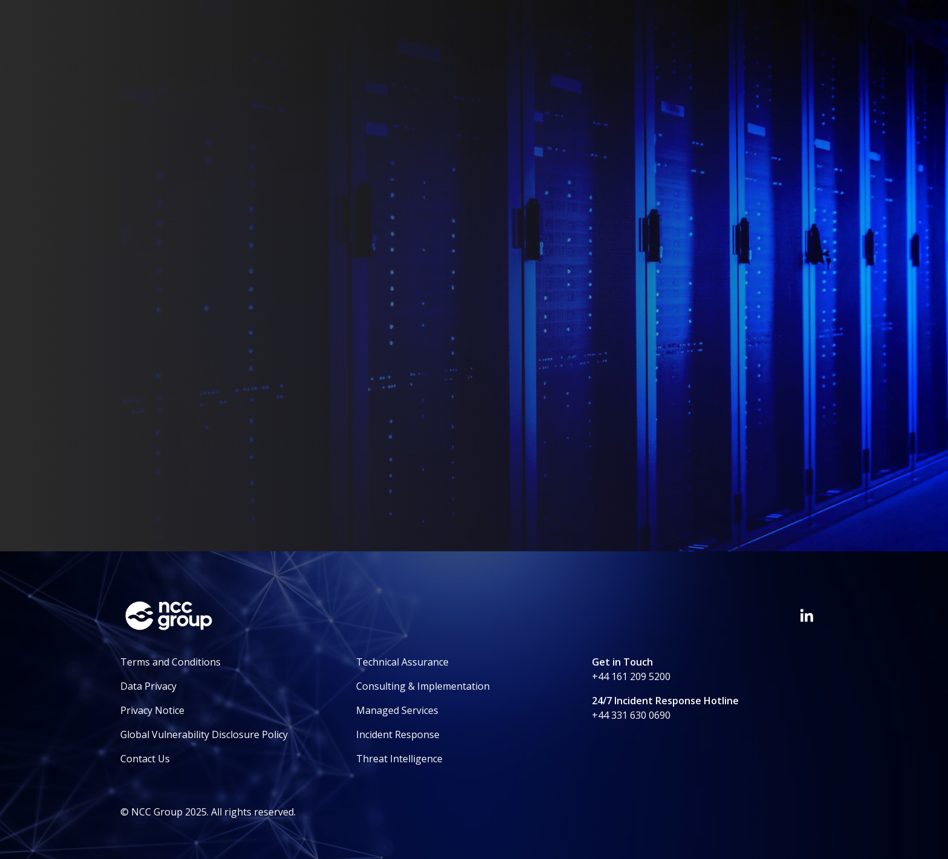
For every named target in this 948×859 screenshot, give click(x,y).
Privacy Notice (152, 710)
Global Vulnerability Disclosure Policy (204, 734)
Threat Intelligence (399, 758)
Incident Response (398, 734)
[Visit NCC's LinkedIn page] (806, 615)
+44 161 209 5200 (631, 676)
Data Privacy (148, 686)
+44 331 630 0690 (631, 715)
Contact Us (145, 758)
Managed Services (397, 710)
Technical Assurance (402, 662)
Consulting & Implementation (423, 686)
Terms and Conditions (170, 662)
